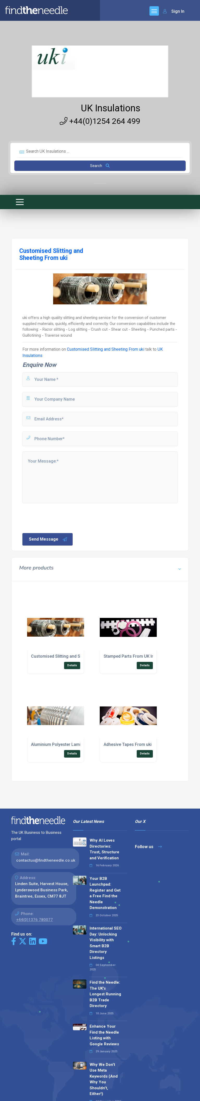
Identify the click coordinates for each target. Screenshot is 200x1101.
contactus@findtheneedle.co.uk (45, 860)
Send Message (48, 539)
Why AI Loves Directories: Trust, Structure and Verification (104, 849)
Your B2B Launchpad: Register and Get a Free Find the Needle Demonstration (105, 893)
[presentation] (61, 518)
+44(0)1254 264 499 (100, 121)
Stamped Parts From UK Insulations (138, 656)
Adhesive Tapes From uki (128, 744)
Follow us (148, 846)
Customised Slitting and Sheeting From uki (106, 349)
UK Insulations (110, 108)
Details (72, 665)
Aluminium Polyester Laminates (61, 744)
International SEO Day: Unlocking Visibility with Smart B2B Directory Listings (106, 943)
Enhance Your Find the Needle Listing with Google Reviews (104, 1035)
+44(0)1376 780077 (34, 919)
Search (100, 165)
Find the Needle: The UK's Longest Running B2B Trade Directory (105, 994)
